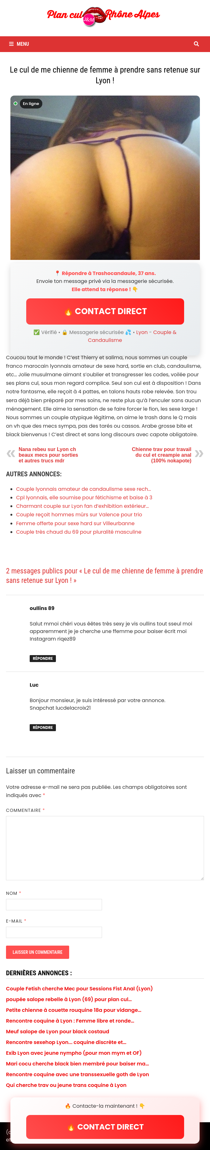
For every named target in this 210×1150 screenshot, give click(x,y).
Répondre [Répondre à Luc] (43, 727)
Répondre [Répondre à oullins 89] (43, 658)
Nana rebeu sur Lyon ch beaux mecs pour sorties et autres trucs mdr (48, 455)
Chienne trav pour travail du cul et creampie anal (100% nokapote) (162, 455)
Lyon (141, 332)
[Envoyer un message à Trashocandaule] (105, 178)
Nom (13, 893)
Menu (19, 44)
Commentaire (25, 810)
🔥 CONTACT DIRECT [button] (105, 311)
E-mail (16, 921)
